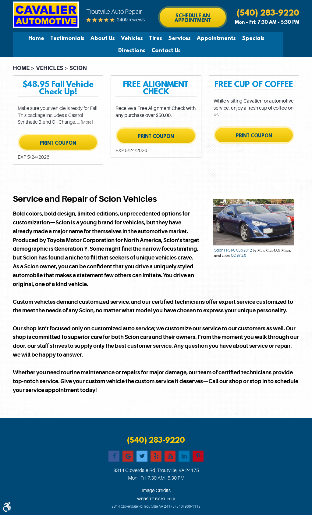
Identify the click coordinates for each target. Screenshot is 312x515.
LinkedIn (184, 456)
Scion (78, 68)
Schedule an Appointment (193, 18)
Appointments (207, 38)
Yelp (156, 456)
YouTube (170, 456)
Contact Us (157, 50)
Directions (275, 38)
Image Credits (156, 490)
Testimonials (59, 38)
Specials (244, 38)
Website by (156, 499)
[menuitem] (29, 38)
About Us (94, 38)
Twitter (141, 456)
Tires (147, 38)
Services (171, 38)
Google (127, 456)
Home (28, 38)
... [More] (84, 122)
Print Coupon (58, 143)
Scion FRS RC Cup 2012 (233, 250)
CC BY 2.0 (238, 255)
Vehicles (123, 38)
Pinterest (198, 456)
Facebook (113, 456)
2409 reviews (131, 20)
